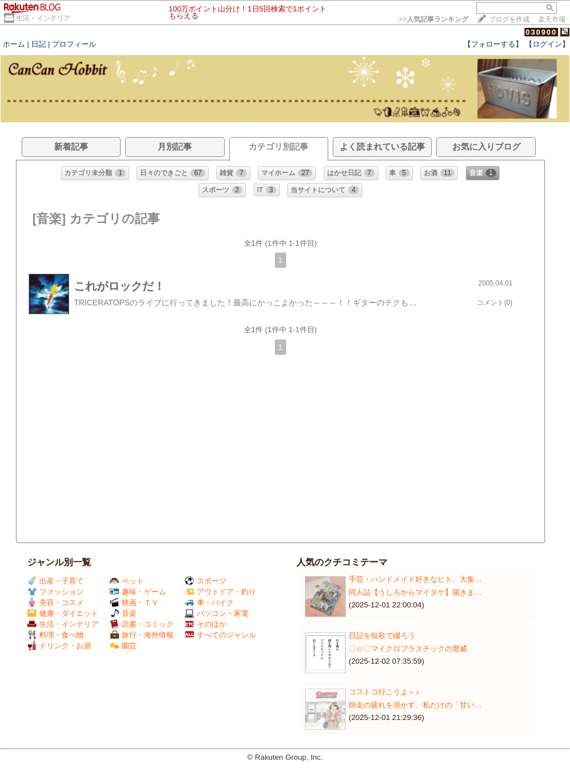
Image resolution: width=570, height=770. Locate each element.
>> (433, 19)
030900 (541, 32)
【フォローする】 (493, 44)
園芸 (123, 645)
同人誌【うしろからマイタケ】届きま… (415, 592)
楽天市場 (551, 19)
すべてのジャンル (220, 635)
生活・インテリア (43, 18)
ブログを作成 (509, 19)
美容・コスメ (55, 602)
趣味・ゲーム (138, 591)
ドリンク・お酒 (59, 645)
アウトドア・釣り (220, 591)
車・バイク (209, 602)
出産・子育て (55, 581)
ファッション (55, 591)
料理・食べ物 (55, 635)
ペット (127, 581)
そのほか (205, 624)
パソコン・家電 (217, 613)
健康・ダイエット (62, 613)
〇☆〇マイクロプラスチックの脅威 (408, 648)
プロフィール (74, 44)
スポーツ (205, 581)
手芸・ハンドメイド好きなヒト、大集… (415, 579)
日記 (38, 44)
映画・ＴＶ (134, 602)
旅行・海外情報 (142, 635)
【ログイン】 (547, 44)
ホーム (14, 44)
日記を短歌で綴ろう (382, 635)
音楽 (123, 613)
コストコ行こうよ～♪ (384, 692)
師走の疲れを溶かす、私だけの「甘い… (415, 705)
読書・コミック (142, 624)
